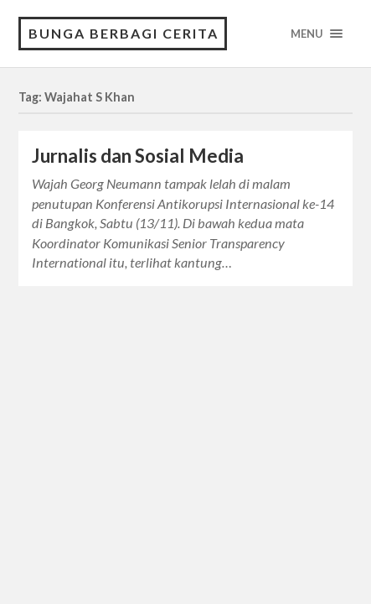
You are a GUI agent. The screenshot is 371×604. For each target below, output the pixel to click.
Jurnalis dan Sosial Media (138, 155)
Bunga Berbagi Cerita (123, 33)
